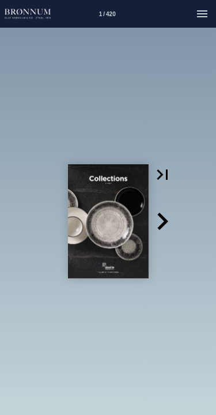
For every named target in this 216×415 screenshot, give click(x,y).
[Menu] (202, 14)
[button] (162, 174)
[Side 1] (107, 14)
